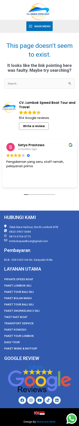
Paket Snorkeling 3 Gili (22, 310)
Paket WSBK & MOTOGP (20, 348)
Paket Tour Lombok (19, 335)
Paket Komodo (15, 329)
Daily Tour (12, 342)
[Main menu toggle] (39, 26)
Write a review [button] (34, 126)
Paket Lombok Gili (17, 285)
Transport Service (19, 323)
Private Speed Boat (18, 279)
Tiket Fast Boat (15, 317)
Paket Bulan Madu (18, 298)
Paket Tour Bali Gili (19, 291)
